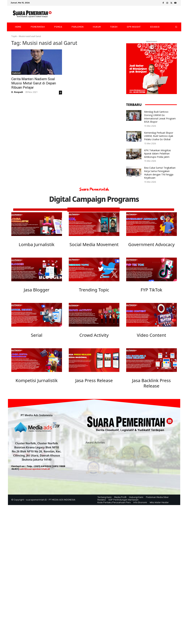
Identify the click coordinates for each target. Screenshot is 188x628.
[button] (173, 26)
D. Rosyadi (17, 92)
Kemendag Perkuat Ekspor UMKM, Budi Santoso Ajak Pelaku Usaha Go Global (158, 136)
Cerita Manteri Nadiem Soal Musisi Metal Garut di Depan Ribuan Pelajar (33, 83)
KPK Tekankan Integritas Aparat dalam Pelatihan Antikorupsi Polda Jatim (157, 153)
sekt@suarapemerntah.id (34, 472)
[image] (36, 224)
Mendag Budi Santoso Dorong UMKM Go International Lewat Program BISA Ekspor (160, 116)
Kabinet (16, 72)
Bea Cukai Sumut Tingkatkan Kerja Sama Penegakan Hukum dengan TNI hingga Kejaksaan (160, 172)
